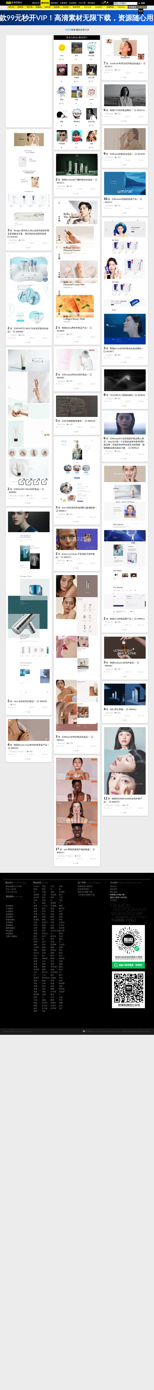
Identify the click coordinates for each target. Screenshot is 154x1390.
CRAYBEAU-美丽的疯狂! (47, 544)
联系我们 (114, 900)
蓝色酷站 (9, 914)
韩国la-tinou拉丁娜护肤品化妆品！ (40, 233)
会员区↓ (66, 7)
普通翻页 (132, 7)
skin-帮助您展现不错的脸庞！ (78, 1126)
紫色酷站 (9, 917)
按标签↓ (21, 7)
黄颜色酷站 (10, 920)
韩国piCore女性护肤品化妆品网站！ (89, 426)
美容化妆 (34, 143)
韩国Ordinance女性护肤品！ (85, 927)
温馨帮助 (110, 7)
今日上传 (87, 7)
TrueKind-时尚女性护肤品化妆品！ (51, 136)
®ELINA (121, 7)
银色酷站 (9, 925)
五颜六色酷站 (11, 936)
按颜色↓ (39, 7)
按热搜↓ (57, 7)
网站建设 (91, 3)
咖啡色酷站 (10, 928)
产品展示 (34, 197)
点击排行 (99, 7)
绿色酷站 (9, 933)
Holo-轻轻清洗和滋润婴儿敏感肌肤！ (79, 693)
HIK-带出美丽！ (80, 973)
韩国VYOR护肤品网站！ (84, 164)
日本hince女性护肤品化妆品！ (38, 1003)
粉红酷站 (9, 931)
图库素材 (54, 3)
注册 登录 (142, 7)
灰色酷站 (9, 922)
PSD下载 (82, 3)
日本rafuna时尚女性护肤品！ (75, 468)
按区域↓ (30, 7)
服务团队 (114, 889)
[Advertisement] (29, 81)
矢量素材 (63, 3)
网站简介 (114, 886)
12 (102, 2)
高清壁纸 (73, 3)
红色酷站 (9, 911)
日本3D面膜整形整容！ (35, 583)
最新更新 (76, 7)
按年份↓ (48, 7)
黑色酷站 (9, 906)
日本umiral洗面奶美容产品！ (50, 275)
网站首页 (36, 3)
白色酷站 (9, 908)
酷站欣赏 (45, 3)
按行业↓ (11, 7)
